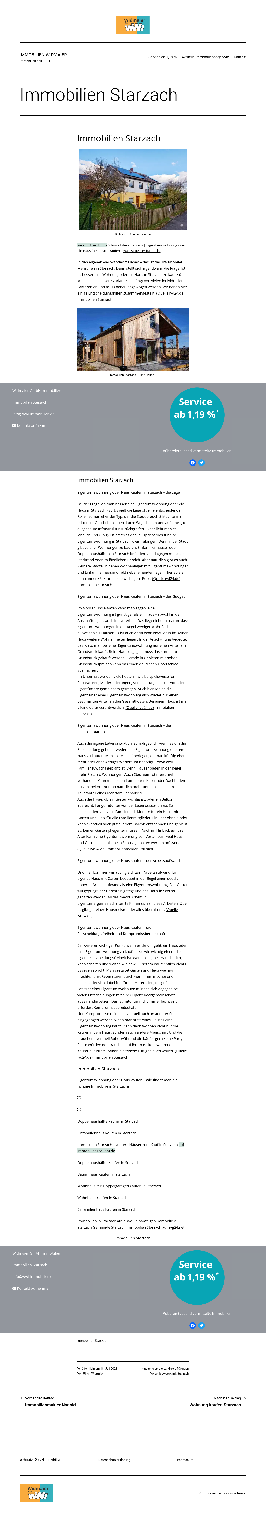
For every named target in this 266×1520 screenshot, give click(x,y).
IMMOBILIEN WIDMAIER (43, 54)
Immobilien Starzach (127, 245)
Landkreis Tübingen (176, 1368)
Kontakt (240, 57)
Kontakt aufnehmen (34, 425)
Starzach (183, 1373)
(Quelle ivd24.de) (170, 293)
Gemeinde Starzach (109, 1227)
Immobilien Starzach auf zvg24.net (155, 1227)
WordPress (237, 1493)
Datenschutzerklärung (114, 1460)
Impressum (185, 1460)
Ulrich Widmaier (93, 1373)
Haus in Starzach (91, 510)
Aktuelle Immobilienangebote (205, 57)
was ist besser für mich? (142, 250)
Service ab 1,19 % (162, 57)
